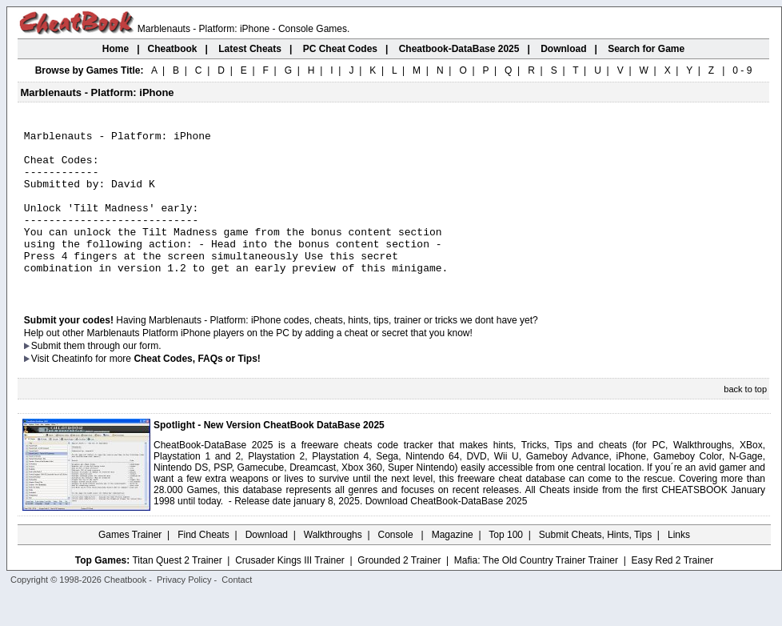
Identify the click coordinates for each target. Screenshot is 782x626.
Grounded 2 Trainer (399, 591)
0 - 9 (742, 70)
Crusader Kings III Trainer (290, 591)
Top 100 (506, 566)
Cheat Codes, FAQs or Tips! (197, 389)
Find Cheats (203, 566)
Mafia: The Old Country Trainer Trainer (536, 591)
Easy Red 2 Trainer (672, 591)
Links (679, 566)
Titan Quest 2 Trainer (176, 591)
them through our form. (113, 377)
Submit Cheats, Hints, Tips (595, 566)
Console (397, 566)
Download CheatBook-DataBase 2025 (446, 532)
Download (266, 566)
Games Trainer (130, 566)
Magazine (452, 566)
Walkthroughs (333, 566)
